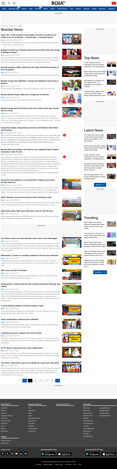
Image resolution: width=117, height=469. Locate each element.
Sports (52, 9)
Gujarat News (87, 431)
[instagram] (12, 453)
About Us (3, 410)
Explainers (31, 426)
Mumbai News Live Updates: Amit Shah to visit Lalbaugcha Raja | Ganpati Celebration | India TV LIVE (29, 151)
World (46, 9)
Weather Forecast (6, 440)
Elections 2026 (14, 9)
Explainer (111, 9)
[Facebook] (3, 453)
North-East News (88, 421)
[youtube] (16, 453)
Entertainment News (34, 418)
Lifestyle (86, 9)
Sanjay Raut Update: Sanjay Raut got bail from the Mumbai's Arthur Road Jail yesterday (29, 129)
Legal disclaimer (48, 464)
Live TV (3, 426)
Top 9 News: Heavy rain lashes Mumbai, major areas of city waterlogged (29, 238)
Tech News (31, 423)
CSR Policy (68, 464)
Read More (100, 272)
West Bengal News (105, 415)
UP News (85, 426)
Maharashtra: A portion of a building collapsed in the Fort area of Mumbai (29, 255)
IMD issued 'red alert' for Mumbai (14, 270)
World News (31, 410)
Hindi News (4, 423)
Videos (24, 9)
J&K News (86, 433)
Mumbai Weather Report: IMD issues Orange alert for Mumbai (25, 95)
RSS (79, 464)
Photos (78, 9)
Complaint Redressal (7, 415)
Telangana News (104, 413)
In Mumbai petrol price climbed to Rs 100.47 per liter (21, 333)
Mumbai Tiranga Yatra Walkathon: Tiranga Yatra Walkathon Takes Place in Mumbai (29, 82)
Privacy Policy (59, 464)
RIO (75, 464)
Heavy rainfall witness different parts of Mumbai (19, 319)
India (30, 9)
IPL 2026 (38, 9)
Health (94, 9)
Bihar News (86, 408)
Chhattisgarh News (88, 428)
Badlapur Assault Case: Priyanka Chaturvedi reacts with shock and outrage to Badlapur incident (30, 51)
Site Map (38, 464)
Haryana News (87, 413)
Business (102, 9)
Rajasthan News (104, 410)
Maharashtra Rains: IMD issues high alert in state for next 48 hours (27, 211)
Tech (71, 9)
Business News (32, 428)
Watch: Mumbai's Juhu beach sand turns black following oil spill (26, 197)
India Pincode (5, 443)
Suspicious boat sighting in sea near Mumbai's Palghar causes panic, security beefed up (28, 181)
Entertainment (62, 9)
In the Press (4, 418)
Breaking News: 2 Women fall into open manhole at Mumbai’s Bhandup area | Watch (30, 285)
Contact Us (4, 408)
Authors (3, 428)
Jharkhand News (88, 415)
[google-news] (25, 453)
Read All (100, 185)
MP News (86, 418)
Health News (32, 431)
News (2, 26)
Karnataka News (88, 436)
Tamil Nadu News (88, 423)
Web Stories (4, 431)
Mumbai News (13, 26)
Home (4, 9)
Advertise (3, 413)
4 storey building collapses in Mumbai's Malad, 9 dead (22, 306)
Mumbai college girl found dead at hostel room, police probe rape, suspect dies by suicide (30, 109)
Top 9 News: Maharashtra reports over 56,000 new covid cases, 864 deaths (30, 363)
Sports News (32, 421)
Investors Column (6, 421)
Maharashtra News (105, 408)
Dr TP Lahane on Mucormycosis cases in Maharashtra (22, 348)
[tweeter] (7, 453)
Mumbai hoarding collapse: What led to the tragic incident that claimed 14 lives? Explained (29, 68)
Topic (6, 26)
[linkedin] (21, 453)
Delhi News (86, 410)
